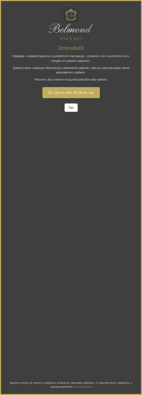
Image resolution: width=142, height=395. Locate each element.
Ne (71, 108)
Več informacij (83, 386)
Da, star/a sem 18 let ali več (71, 93)
